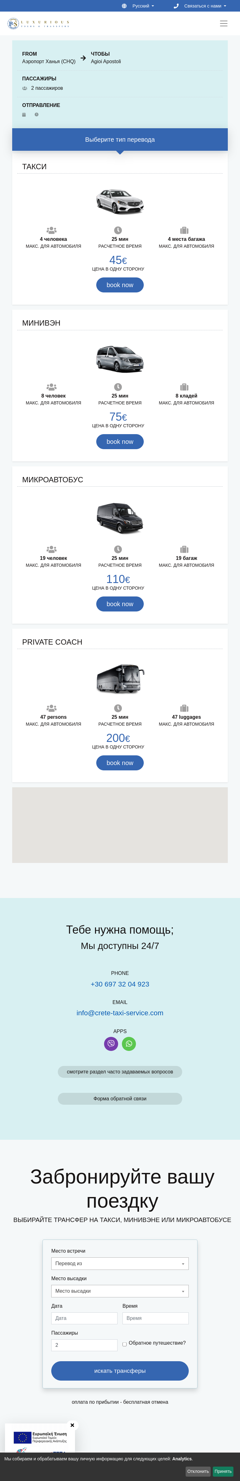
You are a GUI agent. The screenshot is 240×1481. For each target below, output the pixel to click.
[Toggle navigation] (223, 23)
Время (130, 1306)
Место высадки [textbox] (73, 1291)
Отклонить (198, 1471)
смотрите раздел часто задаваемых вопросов (120, 1071)
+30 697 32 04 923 (120, 984)
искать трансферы (120, 1370)
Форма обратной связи (120, 1098)
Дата (56, 1306)
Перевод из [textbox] (68, 1263)
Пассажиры (64, 1333)
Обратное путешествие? (157, 1343)
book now (120, 284)
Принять (223, 1471)
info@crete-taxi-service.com (120, 1013)
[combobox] (120, 1263)
